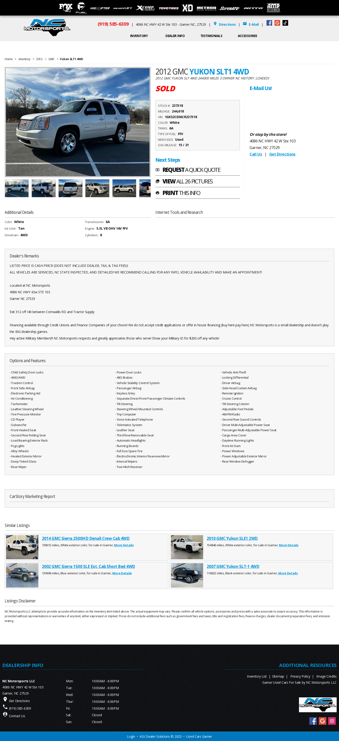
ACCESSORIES (247, 36)
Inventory (24, 59)
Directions (224, 24)
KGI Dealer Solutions (155, 736)
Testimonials (211, 36)
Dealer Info (175, 36)
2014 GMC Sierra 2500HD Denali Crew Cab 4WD (86, 538)
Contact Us (17, 716)
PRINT (177, 193)
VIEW (184, 181)
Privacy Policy (300, 676)
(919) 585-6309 (113, 24)
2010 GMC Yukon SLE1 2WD (232, 538)
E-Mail (251, 24)
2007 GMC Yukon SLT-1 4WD (233, 566)
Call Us (256, 154)
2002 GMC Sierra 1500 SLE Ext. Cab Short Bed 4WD (88, 566)
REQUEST (187, 170)
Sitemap (278, 676)
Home (9, 59)
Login (131, 736)
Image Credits (326, 676)
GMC (51, 59)
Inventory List (257, 676)
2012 (39, 59)
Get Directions (282, 154)
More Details (124, 545)
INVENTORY (139, 36)
